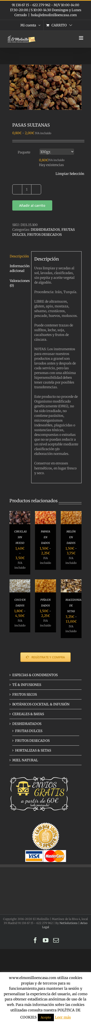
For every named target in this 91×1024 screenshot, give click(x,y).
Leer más (63, 1017)
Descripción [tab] (19, 256)
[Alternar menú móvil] (81, 37)
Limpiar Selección (70, 174)
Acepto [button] (46, 1017)
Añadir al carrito (32, 205)
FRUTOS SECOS (24, 694)
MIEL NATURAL (25, 760)
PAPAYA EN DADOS (45, 537)
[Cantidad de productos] (26, 189)
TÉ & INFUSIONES (26, 685)
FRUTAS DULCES (28, 731)
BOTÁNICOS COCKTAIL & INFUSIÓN (40, 704)
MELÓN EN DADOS (71, 537)
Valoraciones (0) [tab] (19, 283)
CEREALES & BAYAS (28, 714)
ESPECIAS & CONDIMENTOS (35, 675)
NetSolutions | (70, 923)
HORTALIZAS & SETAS (33, 750)
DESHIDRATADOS (45, 229)
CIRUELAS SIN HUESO (20, 537)
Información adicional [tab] (19, 268)
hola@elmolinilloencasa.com (54, 15)
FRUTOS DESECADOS (44, 234)
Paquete (24, 152)
